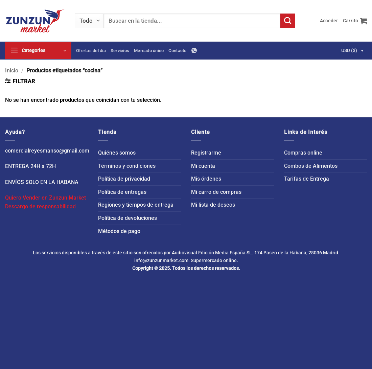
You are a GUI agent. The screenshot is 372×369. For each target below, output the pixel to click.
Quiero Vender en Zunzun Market (45, 197)
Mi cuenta (203, 166)
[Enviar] (287, 21)
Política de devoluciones (127, 218)
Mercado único (149, 50)
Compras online (303, 152)
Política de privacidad (124, 179)
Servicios (120, 50)
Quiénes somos (117, 152)
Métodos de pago (119, 231)
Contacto (177, 50)
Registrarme (206, 152)
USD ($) (349, 50)
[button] (329, 21)
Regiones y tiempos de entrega (135, 205)
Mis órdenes (206, 179)
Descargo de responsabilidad (40, 206)
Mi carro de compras (216, 192)
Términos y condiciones (127, 166)
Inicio (11, 70)
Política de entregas (122, 192)
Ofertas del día (91, 50)
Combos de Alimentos (311, 166)
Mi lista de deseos (213, 205)
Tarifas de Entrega (306, 179)
